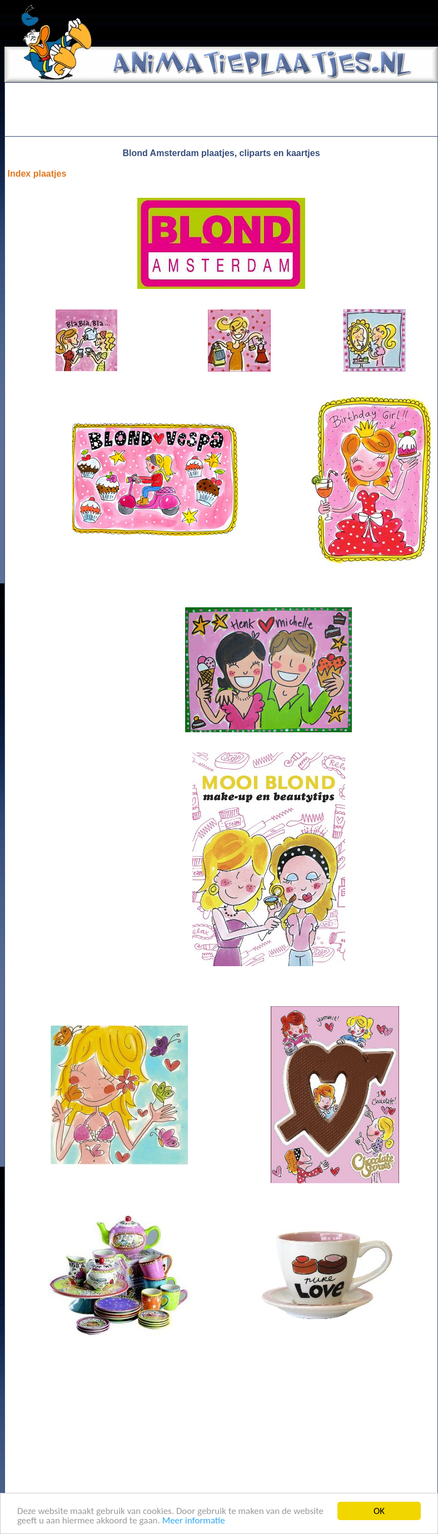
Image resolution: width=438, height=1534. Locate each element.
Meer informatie (193, 1521)
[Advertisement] (221, 109)
